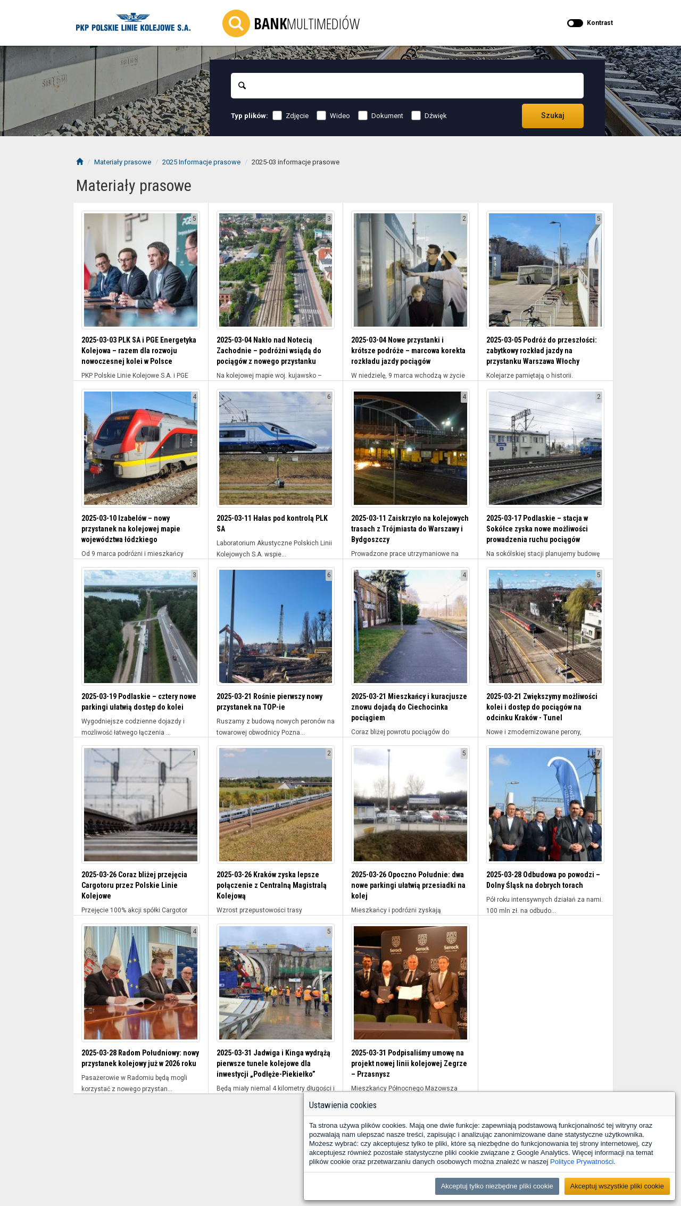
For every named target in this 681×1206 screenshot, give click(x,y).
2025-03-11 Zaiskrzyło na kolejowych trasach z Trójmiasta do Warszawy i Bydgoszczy (410, 529)
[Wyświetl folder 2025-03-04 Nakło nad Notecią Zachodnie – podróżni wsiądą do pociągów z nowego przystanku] (276, 270)
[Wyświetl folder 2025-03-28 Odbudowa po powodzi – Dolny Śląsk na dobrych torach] (545, 804)
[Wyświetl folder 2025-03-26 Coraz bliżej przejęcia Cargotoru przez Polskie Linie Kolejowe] (140, 804)
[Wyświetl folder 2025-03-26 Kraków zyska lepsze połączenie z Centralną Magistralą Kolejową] (276, 804)
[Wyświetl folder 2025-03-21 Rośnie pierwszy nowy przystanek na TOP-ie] (276, 626)
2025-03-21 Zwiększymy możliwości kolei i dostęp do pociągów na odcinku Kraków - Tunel (541, 707)
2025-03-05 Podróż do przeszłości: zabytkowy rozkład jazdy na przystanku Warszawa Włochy (541, 350)
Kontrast (600, 23)
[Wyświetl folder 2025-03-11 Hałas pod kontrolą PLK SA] (276, 448)
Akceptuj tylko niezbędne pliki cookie (497, 1186)
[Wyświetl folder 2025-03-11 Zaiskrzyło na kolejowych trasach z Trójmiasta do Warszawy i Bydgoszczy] (410, 448)
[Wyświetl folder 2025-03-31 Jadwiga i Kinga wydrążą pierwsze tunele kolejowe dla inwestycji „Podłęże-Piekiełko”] (276, 983)
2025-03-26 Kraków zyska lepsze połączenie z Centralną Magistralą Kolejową (272, 885)
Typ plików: (249, 116)
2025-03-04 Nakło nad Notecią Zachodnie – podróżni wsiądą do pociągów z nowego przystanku (269, 350)
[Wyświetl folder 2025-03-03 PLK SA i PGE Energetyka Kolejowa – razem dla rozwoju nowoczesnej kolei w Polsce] (140, 270)
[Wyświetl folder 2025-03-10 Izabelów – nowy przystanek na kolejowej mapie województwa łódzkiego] (140, 448)
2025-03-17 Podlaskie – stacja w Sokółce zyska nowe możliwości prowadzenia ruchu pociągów (537, 529)
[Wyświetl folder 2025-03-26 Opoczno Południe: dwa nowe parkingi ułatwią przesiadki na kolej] (410, 804)
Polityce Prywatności (581, 1162)
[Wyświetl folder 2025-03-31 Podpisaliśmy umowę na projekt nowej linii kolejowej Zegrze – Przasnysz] (410, 983)
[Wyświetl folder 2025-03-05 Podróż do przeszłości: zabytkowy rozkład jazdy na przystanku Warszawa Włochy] (545, 270)
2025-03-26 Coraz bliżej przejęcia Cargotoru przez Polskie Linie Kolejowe (134, 885)
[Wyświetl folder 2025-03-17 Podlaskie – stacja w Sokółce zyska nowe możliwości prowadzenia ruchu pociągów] (545, 448)
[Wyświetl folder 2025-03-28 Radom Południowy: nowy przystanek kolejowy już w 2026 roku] (140, 983)
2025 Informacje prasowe (201, 162)
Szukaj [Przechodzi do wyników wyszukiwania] (552, 115)
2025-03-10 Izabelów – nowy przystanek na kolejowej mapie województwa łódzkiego (130, 529)
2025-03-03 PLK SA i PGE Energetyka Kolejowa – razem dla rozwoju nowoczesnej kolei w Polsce (138, 350)
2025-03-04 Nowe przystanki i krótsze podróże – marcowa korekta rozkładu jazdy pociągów (408, 350)
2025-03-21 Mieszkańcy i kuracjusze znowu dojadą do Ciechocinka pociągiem (409, 707)
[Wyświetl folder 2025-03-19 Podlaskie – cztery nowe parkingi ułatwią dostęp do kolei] (140, 626)
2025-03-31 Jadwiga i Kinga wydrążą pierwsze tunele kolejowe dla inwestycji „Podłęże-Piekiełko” (273, 1063)
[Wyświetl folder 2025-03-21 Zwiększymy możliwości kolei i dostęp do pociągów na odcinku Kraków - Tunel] (545, 626)
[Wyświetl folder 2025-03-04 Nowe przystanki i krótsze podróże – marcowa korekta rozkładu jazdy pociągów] (410, 270)
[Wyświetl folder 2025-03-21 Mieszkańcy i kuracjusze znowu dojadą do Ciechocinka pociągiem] (410, 626)
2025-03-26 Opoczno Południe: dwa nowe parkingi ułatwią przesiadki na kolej (408, 885)
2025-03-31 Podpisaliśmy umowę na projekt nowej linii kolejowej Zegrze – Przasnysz (409, 1063)
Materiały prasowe (122, 162)
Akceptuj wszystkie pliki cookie (617, 1186)
